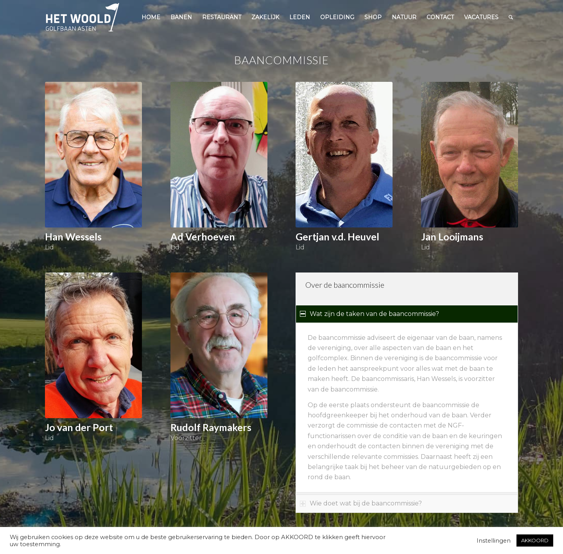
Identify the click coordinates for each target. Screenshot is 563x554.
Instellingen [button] (494, 540)
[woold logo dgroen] (82, 17)
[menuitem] (150, 17)
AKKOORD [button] (535, 540)
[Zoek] (511, 17)
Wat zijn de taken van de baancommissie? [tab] (369, 314)
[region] (407, 408)
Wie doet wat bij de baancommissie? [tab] (361, 503)
